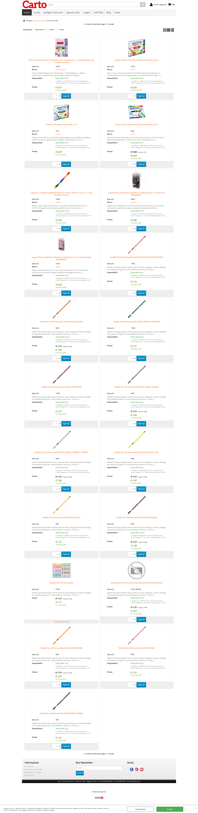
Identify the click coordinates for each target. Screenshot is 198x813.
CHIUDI (196, 808)
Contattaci (30, 775)
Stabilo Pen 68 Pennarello (61, 583)
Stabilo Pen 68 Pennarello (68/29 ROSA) (137, 648)
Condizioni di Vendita (34, 769)
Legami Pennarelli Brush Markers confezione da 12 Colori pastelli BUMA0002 (61, 258)
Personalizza (140, 809)
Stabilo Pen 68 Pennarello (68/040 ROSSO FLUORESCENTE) (136, 257)
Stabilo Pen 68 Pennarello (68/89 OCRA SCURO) (61, 322)
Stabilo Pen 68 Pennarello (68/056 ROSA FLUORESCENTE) (137, 583)
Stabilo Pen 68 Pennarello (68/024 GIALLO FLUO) (136, 452)
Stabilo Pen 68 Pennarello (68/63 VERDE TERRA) (61, 713)
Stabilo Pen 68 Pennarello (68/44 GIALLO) (61, 517)
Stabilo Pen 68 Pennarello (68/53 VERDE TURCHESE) (136, 322)
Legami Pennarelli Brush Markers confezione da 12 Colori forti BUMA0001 (136, 194)
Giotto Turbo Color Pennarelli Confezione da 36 (136, 60)
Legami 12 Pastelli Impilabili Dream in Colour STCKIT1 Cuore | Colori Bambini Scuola (61, 194)
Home (27, 12)
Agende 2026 (73, 12)
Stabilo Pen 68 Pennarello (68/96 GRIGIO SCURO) (136, 387)
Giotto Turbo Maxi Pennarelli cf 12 (61, 124)
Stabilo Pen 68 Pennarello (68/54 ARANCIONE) (61, 648)
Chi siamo (30, 766)
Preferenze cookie (99, 792)
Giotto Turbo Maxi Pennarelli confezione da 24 (136, 124)
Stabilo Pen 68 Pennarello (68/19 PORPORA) (61, 387)
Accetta (170, 809)
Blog (108, 12)
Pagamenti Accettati (33, 772)
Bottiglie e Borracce (53, 12)
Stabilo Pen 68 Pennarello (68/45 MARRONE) (136, 517)
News (117, 12)
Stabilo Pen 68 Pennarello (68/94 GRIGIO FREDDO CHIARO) (61, 452)
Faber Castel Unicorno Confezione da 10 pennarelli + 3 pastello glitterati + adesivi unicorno (61, 61)
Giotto (133, 69)
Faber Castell (60, 69)
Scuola (37, 12)
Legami (86, 12)
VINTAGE (98, 12)
